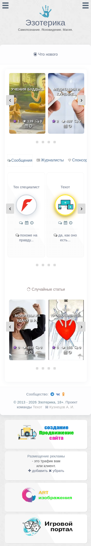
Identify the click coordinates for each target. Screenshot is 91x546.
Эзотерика (45, 22)
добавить (38, 471)
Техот (37, 407)
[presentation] (10, 100)
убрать (56, 471)
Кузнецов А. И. (62, 407)
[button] (37, 142)
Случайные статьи (46, 289)
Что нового (45, 54)
